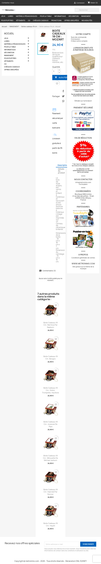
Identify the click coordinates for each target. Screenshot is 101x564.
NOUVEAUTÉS (87, 20)
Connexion (75, 39)
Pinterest (63, 101)
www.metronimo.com (83, 263)
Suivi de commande (79, 37)
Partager (63, 91)
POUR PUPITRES (7, 20)
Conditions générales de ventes (83, 258)
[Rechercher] (87, 10)
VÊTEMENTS (20, 20)
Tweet (63, 96)
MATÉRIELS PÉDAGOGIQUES (26, 16)
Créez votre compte (79, 41)
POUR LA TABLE (46, 16)
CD (29, 20)
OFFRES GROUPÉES (71, 20)
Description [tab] (63, 165)
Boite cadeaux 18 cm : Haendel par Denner (50, 491)
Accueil (9, 33)
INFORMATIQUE (60, 16)
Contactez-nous (8, 3)
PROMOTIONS (56, 20)
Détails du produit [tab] (61, 171)
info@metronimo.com (83, 182)
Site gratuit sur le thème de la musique (83, 268)
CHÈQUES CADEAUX (40, 20)
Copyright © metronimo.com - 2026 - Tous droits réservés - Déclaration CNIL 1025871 (50, 561)
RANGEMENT (86, 16)
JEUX (3, 16)
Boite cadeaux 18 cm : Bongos (50, 357)
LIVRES (10, 16)
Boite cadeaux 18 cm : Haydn (50, 524)
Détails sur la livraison (83, 101)
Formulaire (83, 184)
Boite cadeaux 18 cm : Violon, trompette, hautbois (50, 390)
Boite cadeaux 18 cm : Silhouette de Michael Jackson (50, 458)
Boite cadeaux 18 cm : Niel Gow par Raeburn (50, 324)
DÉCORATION (74, 16)
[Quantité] (55, 71)
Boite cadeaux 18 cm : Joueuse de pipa (50, 424)
